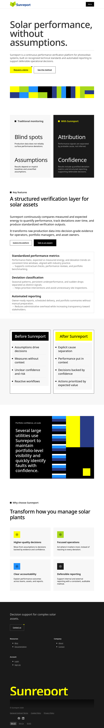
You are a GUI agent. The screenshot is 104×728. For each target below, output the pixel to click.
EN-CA (21, 723)
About (61, 643)
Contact (62, 647)
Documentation (21, 647)
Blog (16, 643)
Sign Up (18, 665)
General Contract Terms (19, 713)
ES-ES (29, 723)
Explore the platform (21, 243)
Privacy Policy (49, 713)
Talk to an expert (45, 243)
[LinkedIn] (23, 718)
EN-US (13, 723)
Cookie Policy (36, 713)
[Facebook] (19, 718)
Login (17, 661)
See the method (45, 70)
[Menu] (90, 4)
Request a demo (23, 69)
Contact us (17, 627)
